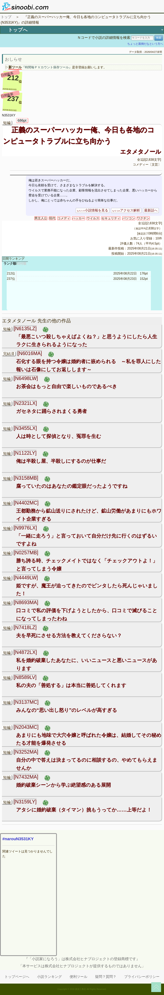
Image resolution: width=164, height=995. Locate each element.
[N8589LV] (25, 677)
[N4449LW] (26, 577)
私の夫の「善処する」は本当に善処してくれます (71, 685)
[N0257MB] (26, 552)
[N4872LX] (25, 652)
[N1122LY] (25, 453)
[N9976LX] (25, 527)
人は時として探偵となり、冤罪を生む (58, 436)
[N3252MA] (26, 752)
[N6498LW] (26, 378)
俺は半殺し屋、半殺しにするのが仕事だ (61, 461)
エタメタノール (140, 151)
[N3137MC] (26, 702)
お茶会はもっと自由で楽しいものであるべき (66, 386)
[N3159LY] (25, 801)
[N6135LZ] (25, 328)
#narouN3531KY (18, 838)
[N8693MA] (26, 602)
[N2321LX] (25, 403)
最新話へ (151, 210)
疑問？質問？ (105, 977)
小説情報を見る (92, 210)
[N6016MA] (29, 353)
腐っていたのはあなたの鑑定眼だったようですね (72, 486)
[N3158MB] (26, 478)
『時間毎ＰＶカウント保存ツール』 (47, 67)
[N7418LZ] (25, 627)
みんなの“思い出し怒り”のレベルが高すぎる (66, 710)
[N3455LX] (25, 428)
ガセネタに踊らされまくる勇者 (51, 411)
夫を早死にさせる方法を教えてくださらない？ (69, 635)
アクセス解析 (126, 210)
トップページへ (17, 977)
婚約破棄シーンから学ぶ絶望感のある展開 (63, 785)
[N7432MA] (26, 777)
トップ (6, 17)
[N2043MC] (26, 727)
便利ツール (78, 977)
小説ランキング (49, 977)
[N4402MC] (26, 502)
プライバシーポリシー (141, 977)
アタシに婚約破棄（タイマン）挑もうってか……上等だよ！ (84, 809)
